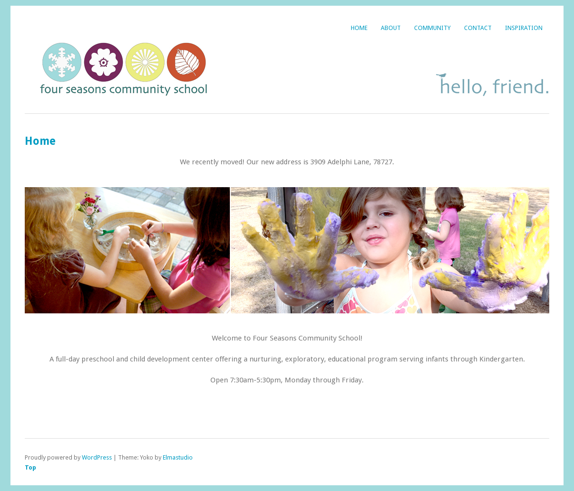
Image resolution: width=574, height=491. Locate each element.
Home (359, 27)
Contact (478, 27)
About (391, 27)
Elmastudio (178, 457)
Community (432, 27)
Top (30, 467)
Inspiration (524, 27)
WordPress (97, 457)
